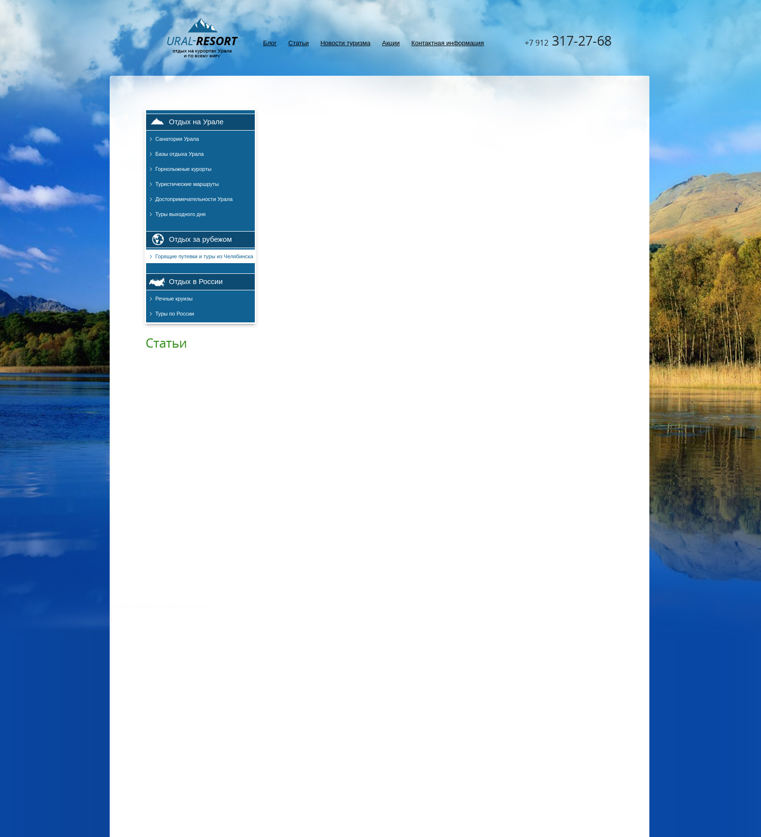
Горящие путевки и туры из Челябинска (204, 256)
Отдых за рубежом (200, 239)
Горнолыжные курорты (183, 169)
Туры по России (174, 314)
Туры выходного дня (180, 214)
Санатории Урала (177, 139)
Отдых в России (196, 281)
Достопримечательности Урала (193, 199)
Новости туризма (345, 43)
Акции (390, 43)
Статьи (298, 43)
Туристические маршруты (187, 184)
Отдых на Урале (196, 121)
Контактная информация (448, 43)
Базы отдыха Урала (179, 154)
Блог (270, 43)
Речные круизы (174, 298)
